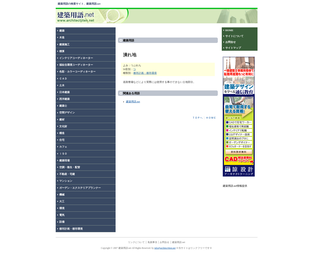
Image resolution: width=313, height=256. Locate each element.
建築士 (63, 105)
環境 (61, 208)
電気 (61, 215)
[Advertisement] (194, 16)
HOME (229, 30)
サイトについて (234, 36)
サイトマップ (233, 48)
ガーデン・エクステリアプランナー (80, 188)
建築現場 (64, 160)
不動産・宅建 (67, 174)
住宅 (61, 140)
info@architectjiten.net (164, 248)
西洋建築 (64, 99)
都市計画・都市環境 (71, 228)
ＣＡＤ (63, 78)
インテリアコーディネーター (76, 58)
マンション (65, 181)
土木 (61, 85)
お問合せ (230, 42)
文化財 (63, 126)
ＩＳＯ (63, 153)
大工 (61, 201)
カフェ (63, 146)
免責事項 (152, 242)
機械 (61, 194)
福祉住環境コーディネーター (76, 65)
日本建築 (64, 92)
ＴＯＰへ (197, 117)
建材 (61, 119)
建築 (61, 30)
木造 (61, 37)
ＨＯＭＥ (211, 117)
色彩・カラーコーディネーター (77, 71)
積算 (61, 51)
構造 (61, 133)
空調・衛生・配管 (69, 167)
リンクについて (136, 242)
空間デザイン (67, 112)
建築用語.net (133, 101)
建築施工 (64, 44)
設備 (61, 221)
